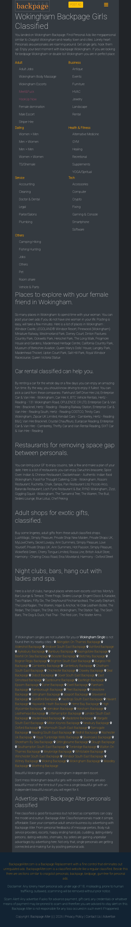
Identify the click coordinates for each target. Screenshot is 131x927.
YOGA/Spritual (82, 172)
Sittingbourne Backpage (72, 742)
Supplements (81, 164)
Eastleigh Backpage (91, 680)
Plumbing (25, 222)
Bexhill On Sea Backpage (31, 656)
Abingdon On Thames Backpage (78, 642)
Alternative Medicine (85, 134)
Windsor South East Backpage (83, 756)
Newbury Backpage (96, 723)
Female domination (32, 107)
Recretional (79, 157)
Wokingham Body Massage (37, 76)
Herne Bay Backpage (85, 704)
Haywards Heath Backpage (50, 704)
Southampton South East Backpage (42, 747)
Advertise (109, 916)
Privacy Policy (74, 916)
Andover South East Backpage (65, 647)
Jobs (22, 257)
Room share (27, 279)
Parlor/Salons (28, 214)
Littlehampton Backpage (65, 713)
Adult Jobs (26, 69)
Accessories (80, 184)
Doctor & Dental (29, 199)
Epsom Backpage (27, 685)
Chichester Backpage (61, 670)
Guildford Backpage (45, 699)
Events (77, 76)
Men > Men (26, 149)
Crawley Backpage (91, 670)
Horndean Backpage (59, 709)
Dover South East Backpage (76, 675)
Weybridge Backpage (58, 751)
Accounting (26, 184)
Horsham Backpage (90, 709)
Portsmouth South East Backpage (64, 728)
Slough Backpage (103, 742)
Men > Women (29, 142)
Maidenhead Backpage (47, 718)
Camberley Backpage (46, 666)
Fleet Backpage (76, 689)
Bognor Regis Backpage (31, 661)
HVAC (76, 92)
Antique (77, 69)
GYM (75, 142)
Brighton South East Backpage (70, 661)
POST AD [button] (75, 4)
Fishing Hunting (30, 249)
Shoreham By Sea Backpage (34, 742)
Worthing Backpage (45, 766)
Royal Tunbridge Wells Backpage (58, 737)
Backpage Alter (40, 916)
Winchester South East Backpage (37, 756)
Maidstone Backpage (79, 718)
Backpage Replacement (56, 864)
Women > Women (31, 157)
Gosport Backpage (76, 694)
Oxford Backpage (26, 728)
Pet (21, 272)
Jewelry (77, 99)
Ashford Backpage (101, 647)
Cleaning (25, 192)
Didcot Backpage (43, 675)
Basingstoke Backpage (92, 651)
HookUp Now (28, 99)
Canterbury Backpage (78, 666)
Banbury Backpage (61, 651)
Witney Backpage (26, 761)
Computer (79, 192)
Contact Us (93, 916)
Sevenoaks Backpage (97, 737)
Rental (76, 114)
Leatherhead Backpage (30, 713)
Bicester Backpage (63, 656)
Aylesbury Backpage (31, 651)
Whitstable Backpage (89, 751)
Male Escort (26, 114)
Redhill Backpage (86, 732)
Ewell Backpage (77, 685)
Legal (22, 207)
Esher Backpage (53, 685)
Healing (77, 149)
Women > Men (29, 134)
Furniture (78, 84)
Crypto (77, 199)
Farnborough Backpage (47, 689)
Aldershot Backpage (28, 647)
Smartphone (80, 222)
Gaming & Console (85, 214)
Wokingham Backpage (84, 761)
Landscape (79, 107)
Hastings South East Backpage (82, 699)
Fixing (76, 207)
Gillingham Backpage (46, 694)
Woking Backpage (54, 761)
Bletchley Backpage (92, 656)
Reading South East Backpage (52, 732)
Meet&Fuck (26, 92)
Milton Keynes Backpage (63, 723)
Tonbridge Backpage (82, 747)
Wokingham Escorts (33, 84)
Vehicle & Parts (29, 287)
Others (23, 264)
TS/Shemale (27, 164)
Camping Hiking (30, 242)
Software (78, 229)
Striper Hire (26, 122)
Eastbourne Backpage (60, 680)
